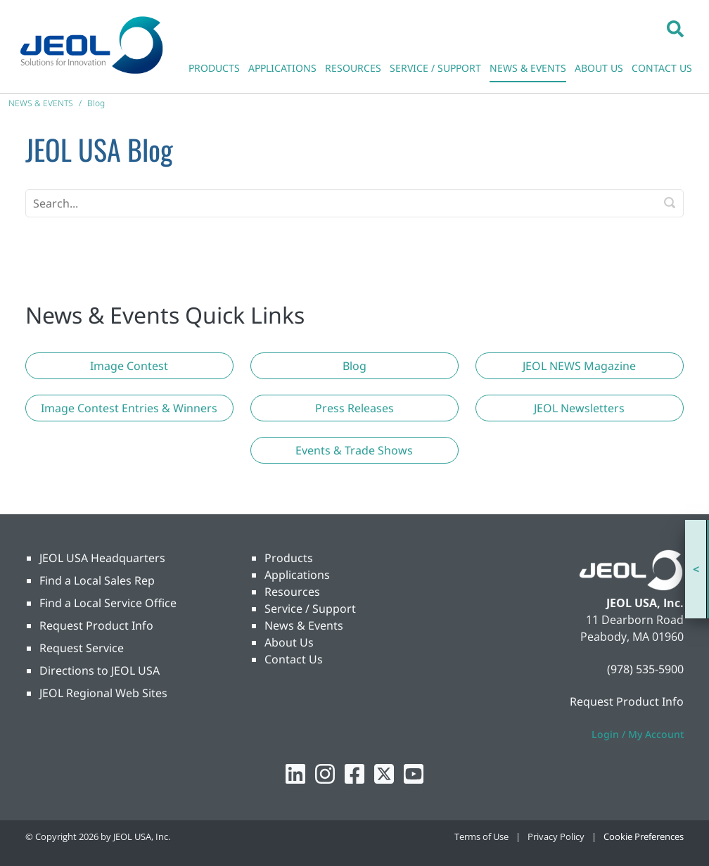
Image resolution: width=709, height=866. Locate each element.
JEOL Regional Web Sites (103, 693)
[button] (675, 28)
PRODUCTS (214, 68)
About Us (289, 642)
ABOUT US (599, 68)
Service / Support (310, 608)
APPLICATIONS (282, 68)
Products (288, 558)
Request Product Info (96, 625)
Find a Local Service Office (108, 603)
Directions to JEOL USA (99, 670)
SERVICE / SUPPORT (435, 68)
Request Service (81, 648)
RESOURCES (353, 68)
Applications (297, 574)
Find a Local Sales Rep (97, 580)
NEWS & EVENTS (528, 68)
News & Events (303, 625)
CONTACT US (662, 68)
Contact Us (293, 659)
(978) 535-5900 (645, 669)
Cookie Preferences (643, 836)
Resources (292, 591)
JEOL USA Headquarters (102, 558)
